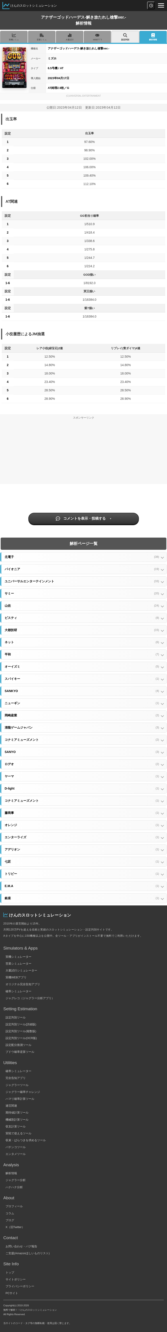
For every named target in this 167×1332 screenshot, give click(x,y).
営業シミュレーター (18, 963)
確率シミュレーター (18, 991)
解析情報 (11, 1173)
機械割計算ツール (17, 1119)
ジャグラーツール (17, 1085)
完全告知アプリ (16, 1078)
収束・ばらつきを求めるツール (26, 1140)
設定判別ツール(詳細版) (21, 1024)
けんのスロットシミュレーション (33, 5)
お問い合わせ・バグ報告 (21, 1246)
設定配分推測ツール (18, 1045)
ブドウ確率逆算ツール (20, 1051)
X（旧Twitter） (15, 1227)
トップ (10, 1272)
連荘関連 (11, 1105)
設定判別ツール (16, 1017)
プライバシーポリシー (20, 1286)
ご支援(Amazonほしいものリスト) (28, 1253)
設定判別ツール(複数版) (21, 1031)
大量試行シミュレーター (21, 970)
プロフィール (14, 1206)
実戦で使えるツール (18, 1133)
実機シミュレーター (18, 956)
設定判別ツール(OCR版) (21, 1038)
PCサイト (12, 1293)
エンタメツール (16, 1154)
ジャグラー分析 (16, 1180)
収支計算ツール (16, 1126)
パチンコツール (16, 1147)
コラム (10, 1213)
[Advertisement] (83, 453)
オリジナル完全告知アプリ (23, 984)
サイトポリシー (16, 1279)
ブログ (10, 1220)
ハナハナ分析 (14, 1187)
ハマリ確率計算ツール (20, 1098)
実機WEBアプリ (16, 977)
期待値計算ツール (17, 1112)
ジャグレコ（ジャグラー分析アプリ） (30, 998)
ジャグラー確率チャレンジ (23, 1092)
